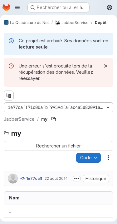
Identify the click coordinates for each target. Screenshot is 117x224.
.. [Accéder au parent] (10, 210)
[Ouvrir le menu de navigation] (17, 7)
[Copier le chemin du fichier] (54, 119)
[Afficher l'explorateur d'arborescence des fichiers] (9, 95)
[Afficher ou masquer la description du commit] (77, 178)
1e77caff (31, 178)
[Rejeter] (106, 66)
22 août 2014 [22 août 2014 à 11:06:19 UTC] (56, 178)
